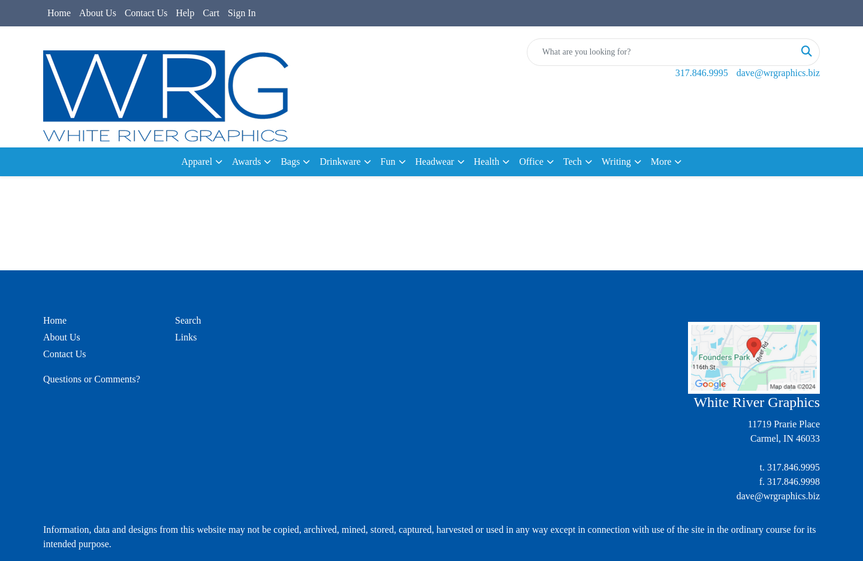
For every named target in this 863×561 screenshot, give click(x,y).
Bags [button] (290, 161)
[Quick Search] (661, 52)
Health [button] (487, 161)
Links (186, 337)
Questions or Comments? (91, 379)
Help (185, 13)
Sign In (242, 13)
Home (59, 13)
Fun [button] (388, 161)
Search (188, 320)
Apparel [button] (197, 161)
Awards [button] (246, 161)
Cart (211, 13)
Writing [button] (616, 161)
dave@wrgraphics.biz (778, 73)
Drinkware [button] (339, 161)
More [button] (661, 161)
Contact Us (146, 13)
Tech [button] (572, 161)
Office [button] (531, 161)
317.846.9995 (701, 73)
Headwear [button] (434, 161)
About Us (97, 13)
